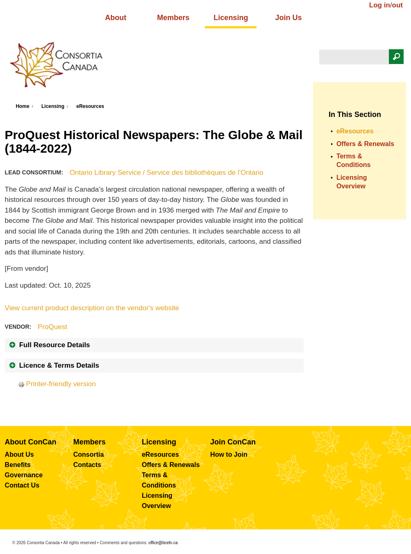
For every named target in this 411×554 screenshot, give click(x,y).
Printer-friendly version (57, 384)
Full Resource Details (54, 345)
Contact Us (22, 485)
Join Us (288, 18)
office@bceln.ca (162, 542)
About (115, 18)
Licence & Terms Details (59, 365)
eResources (90, 106)
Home (22, 106)
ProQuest (52, 327)
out (397, 5)
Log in (379, 5)
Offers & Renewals (365, 143)
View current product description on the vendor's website (92, 308)
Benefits (18, 464)
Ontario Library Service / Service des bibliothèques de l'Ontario (166, 172)
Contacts (87, 464)
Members (173, 18)
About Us (19, 454)
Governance (24, 475)
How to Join (229, 454)
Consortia (88, 454)
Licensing (230, 18)
